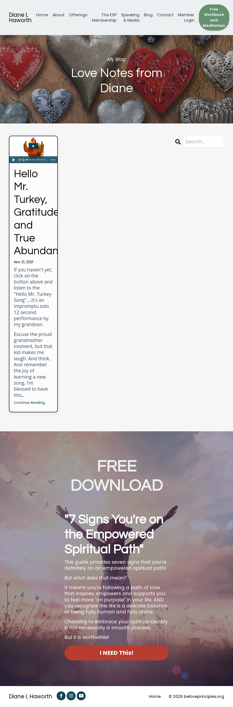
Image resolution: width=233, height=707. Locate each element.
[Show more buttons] (53, 159)
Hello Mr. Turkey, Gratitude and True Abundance (33, 213)
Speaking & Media (130, 17)
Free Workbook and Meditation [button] (214, 17)
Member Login (186, 17)
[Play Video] (13, 159)
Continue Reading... (30, 402)
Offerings (78, 15)
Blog (148, 15)
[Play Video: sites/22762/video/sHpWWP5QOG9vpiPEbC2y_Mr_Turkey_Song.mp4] (33, 146)
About (58, 15)
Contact (165, 15)
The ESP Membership (104, 17)
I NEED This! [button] (116, 653)
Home (42, 15)
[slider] (37, 159)
